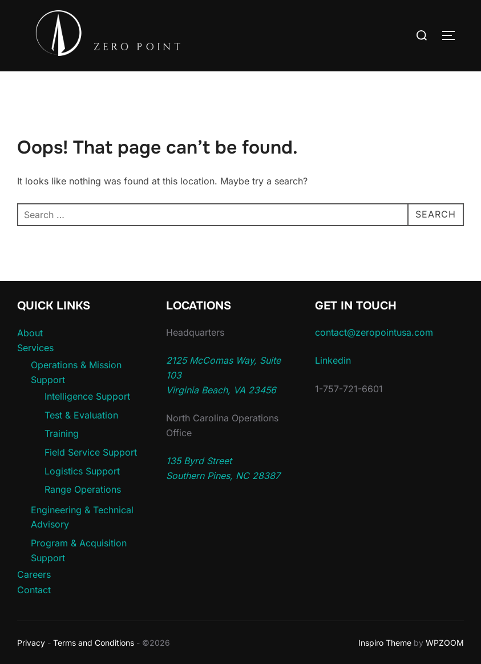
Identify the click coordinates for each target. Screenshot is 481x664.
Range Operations (83, 489)
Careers (34, 574)
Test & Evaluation (81, 415)
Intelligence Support (87, 396)
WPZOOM (445, 642)
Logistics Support (82, 471)
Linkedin (333, 360)
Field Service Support (91, 452)
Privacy (31, 642)
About (30, 333)
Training (62, 433)
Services (35, 347)
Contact (34, 589)
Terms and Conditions (93, 642)
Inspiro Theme (384, 642)
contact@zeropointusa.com (374, 332)
